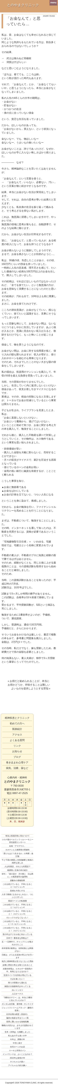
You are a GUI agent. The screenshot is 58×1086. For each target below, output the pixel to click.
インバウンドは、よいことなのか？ (17, 1054)
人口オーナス (17, 994)
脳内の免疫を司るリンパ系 (17, 1018)
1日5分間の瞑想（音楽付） (17, 1014)
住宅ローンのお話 (17, 1047)
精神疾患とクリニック (17, 718)
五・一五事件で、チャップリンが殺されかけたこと (17, 943)
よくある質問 (17, 740)
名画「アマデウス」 (17, 846)
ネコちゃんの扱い (17, 1062)
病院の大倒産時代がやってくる (17, 986)
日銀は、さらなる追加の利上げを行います (17, 956)
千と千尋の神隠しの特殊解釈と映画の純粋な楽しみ (17, 861)
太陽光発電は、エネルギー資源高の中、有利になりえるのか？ (17, 970)
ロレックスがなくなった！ (17, 918)
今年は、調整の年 (17, 1039)
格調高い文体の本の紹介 (17, 870)
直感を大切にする (17, 891)
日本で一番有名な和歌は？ (17, 938)
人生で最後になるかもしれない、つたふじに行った (17, 895)
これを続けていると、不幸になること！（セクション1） (17, 929)
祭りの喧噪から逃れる (17, 983)
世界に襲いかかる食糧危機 (17, 1022)
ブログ (17, 757)
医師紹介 (17, 729)
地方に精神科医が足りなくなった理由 (17, 961)
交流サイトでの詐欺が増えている (17, 975)
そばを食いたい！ (17, 979)
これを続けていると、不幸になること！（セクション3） (17, 912)
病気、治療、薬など (17, 768)
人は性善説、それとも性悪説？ (17, 866)
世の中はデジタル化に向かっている (17, 934)
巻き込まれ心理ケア (17, 762)
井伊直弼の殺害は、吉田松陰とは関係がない (17, 949)
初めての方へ (17, 723)
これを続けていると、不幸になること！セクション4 (17, 906)
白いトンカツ (17, 990)
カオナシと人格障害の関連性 (17, 850)
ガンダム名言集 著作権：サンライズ (17, 1004)
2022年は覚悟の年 (17, 1058)
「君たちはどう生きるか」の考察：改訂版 (17, 854)
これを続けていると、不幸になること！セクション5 (17, 885)
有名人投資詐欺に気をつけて (17, 836)
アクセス (17, 734)
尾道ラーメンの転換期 (17, 901)
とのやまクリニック (23, 5)
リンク (17, 745)
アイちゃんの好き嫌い (17, 1065)
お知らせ (17, 751)
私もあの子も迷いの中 (17, 1036)
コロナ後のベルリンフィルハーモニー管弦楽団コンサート (17, 840)
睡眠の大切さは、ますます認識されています (17, 1026)
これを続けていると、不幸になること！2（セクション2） (17, 922)
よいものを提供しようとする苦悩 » (30, 688)
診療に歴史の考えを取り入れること (17, 965)
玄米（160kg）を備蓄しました (17, 1032)
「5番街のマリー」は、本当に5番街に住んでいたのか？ (17, 998)
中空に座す (17, 1043)
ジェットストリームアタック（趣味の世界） (17, 1009)
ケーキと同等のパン (17, 1050)
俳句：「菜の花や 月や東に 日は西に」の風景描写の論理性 (17, 875)
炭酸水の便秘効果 (17, 880)
